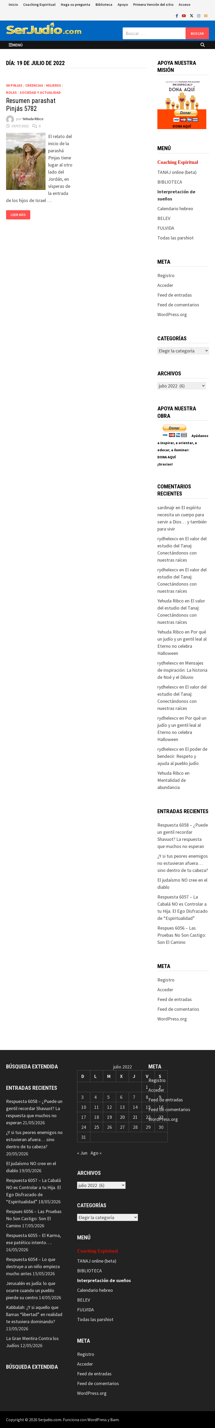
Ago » (96, 1153)
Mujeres (53, 85)
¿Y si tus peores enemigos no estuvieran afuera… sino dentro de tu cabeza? (182, 863)
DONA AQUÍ (182, 126)
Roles (11, 92)
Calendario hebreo (175, 208)
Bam (114, 1419)
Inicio (13, 4)
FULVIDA (165, 228)
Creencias (34, 85)
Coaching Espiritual (39, 4)
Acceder (165, 285)
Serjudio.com (49, 1419)
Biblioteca (104, 4)
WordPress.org (172, 314)
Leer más (18, 215)
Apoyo (123, 4)
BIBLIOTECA (169, 182)
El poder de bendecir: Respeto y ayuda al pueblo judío (182, 756)
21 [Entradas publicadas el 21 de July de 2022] (135, 1117)
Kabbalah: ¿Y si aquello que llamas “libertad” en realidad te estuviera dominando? (34, 1314)
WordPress (97, 1419)
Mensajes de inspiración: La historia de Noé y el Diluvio (182, 670)
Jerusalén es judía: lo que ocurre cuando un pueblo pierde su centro (30, 1290)
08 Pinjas (14, 85)
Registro (165, 275)
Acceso (184, 4)
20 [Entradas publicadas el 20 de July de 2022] (122, 1117)
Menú (16, 44)
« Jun (82, 1153)
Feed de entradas (174, 295)
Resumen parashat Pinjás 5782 (31, 104)
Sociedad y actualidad (40, 92)
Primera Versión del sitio (153, 4)
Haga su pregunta (75, 4)
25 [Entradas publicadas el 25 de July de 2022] (96, 1127)
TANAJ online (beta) (177, 172)
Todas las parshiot (175, 238)
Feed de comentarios (178, 305)
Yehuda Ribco (32, 118)
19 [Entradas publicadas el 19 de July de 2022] (109, 1117)
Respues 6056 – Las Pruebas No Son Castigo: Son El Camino (181, 935)
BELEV (163, 218)
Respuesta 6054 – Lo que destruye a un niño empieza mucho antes (33, 1266)
